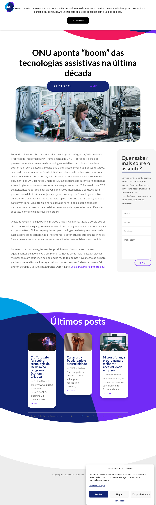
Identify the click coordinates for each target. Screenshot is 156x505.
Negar (119, 494)
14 (87, 416)
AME (93, 86)
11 (71, 416)
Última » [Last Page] (119, 416)
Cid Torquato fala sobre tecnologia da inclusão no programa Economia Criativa (40, 366)
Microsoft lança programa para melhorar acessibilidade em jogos (114, 363)
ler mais (34, 403)
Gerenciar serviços (97, 485)
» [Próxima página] (111, 416)
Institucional (44, 381)
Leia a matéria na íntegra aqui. (88, 266)
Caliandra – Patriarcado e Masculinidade (77, 360)
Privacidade (120, 500)
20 (102, 416)
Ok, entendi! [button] (78, 20)
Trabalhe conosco (108, 7)
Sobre (49, 7)
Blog (92, 7)
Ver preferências (141, 494)
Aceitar (98, 494)
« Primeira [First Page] (53, 416)
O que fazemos (63, 7)
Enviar (143, 262)
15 (93, 416)
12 (76, 416)
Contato (124, 7)
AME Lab (82, 7)
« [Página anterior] (61, 416)
